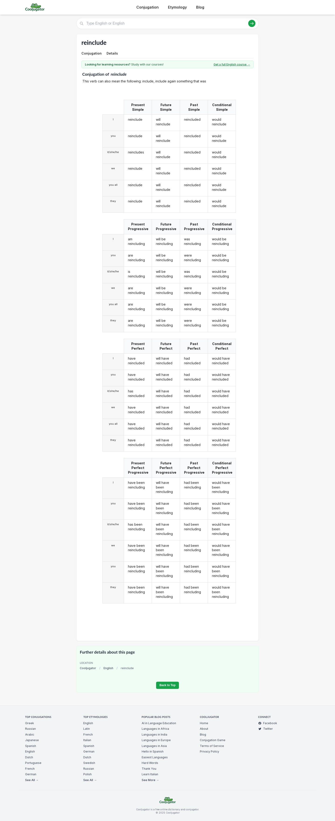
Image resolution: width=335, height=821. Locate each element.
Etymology (177, 7)
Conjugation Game (212, 740)
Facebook (267, 723)
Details (112, 53)
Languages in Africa (155, 728)
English (108, 668)
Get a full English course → (232, 64)
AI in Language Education (159, 723)
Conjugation (147, 7)
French (30, 768)
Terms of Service (212, 746)
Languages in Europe (156, 740)
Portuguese (33, 763)
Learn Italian (150, 774)
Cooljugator (88, 668)
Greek (29, 723)
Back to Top (167, 685)
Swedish (89, 763)
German (30, 774)
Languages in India (154, 734)
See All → (31, 780)
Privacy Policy (209, 751)
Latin (86, 728)
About (204, 728)
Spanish (30, 746)
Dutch (29, 757)
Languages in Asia (154, 746)
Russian (30, 728)
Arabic (29, 734)
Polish (87, 774)
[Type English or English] (167, 23)
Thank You (149, 768)
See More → (150, 780)
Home (204, 723)
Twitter (265, 728)
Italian (87, 740)
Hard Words (150, 763)
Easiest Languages (155, 757)
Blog (200, 7)
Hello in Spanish (153, 751)
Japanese (32, 740)
